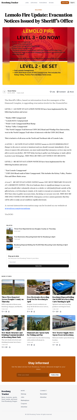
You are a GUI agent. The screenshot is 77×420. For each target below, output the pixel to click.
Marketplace (25, 400)
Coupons (24, 403)
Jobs (27, 3)
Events (51, 3)
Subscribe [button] (65, 2)
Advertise (34, 3)
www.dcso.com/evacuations (17, 208)
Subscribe (38, 266)
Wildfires (38, 10)
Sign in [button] (72, 2)
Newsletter (43, 3)
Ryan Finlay (12, 91)
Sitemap (23, 394)
